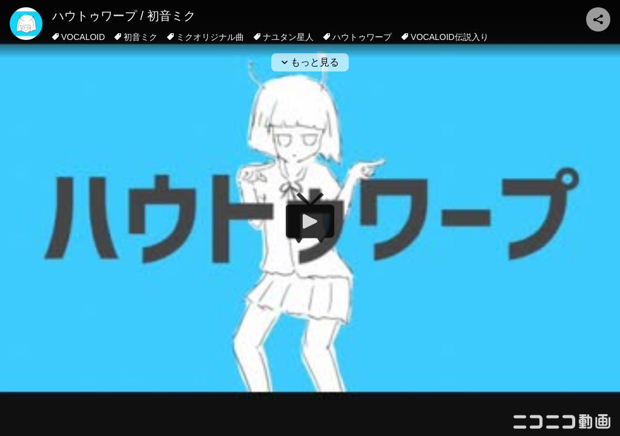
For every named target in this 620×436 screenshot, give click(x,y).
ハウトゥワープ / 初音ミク (124, 15)
